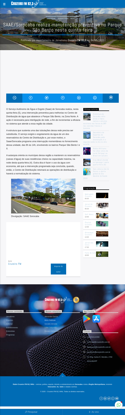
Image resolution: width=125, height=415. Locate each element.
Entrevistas (10, 331)
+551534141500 (93, 337)
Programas (10, 335)
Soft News (89, 214)
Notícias (74, 18)
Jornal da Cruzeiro (88, 205)
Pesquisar (31, 412)
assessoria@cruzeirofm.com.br (99, 347)
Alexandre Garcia (51, 317)
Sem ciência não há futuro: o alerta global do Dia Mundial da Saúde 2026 (96, 174)
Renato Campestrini (52, 331)
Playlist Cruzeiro (88, 223)
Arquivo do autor (58, 269)
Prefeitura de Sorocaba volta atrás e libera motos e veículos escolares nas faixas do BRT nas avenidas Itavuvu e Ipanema (95, 121)
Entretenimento (12, 328)
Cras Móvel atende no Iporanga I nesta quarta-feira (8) (101, 162)
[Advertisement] (62, 75)
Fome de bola (90, 253)
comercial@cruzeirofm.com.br (98, 342)
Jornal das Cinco (89, 243)
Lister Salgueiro (50, 328)
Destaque (51, 18)
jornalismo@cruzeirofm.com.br (98, 352)
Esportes (9, 320)
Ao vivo (94, 412)
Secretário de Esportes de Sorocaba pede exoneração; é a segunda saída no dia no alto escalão (95, 138)
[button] (119, 405)
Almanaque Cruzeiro (89, 233)
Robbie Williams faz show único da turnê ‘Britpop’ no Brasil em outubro (100, 152)
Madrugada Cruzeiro (89, 195)
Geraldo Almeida (51, 324)
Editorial (9, 324)
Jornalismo (63, 18)
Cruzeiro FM (14, 263)
